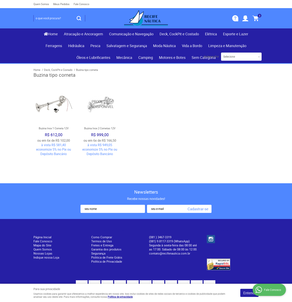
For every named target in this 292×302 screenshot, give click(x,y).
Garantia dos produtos (106, 226)
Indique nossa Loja (46, 234)
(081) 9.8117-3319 (169, 218)
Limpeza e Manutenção (227, 45)
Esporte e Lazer (235, 33)
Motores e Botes (172, 57)
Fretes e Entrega (102, 222)
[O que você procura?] (79, 18)
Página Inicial (42, 214)
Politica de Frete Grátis (106, 234)
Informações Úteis (107, 207)
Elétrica (211, 33)
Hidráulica (76, 45)
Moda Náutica (164, 45)
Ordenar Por (211, 56)
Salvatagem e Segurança (126, 45)
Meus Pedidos (61, 4)
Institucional (44, 207)
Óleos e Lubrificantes (93, 57)
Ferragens (54, 45)
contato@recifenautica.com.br (169, 230)
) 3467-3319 (160, 214)
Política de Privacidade (106, 238)
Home (53, 33)
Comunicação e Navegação (131, 33)
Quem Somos (41, 4)
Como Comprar (101, 214)
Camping (145, 57)
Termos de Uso (101, 218)
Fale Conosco (81, 4)
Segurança (98, 230)
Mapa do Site (42, 222)
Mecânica (124, 57)
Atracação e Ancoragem (83, 33)
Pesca (95, 45)
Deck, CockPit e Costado (179, 33)
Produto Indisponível (100, 104)
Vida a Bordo (192, 45)
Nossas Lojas (42, 230)
